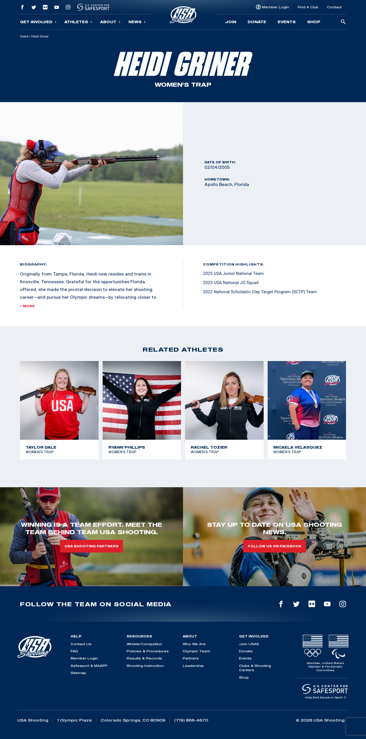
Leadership (193, 665)
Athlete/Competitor (144, 644)
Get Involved (38, 21)
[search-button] (343, 22)
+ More (27, 306)
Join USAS (249, 644)
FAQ (74, 651)
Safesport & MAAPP (89, 665)
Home (24, 36)
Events (287, 22)
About (110, 21)
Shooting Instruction (145, 665)
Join (230, 22)
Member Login (275, 7)
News (137, 21)
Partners (191, 658)
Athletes (78, 21)
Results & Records (144, 658)
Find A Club (308, 7)
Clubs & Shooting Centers (255, 668)
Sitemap (78, 673)
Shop (313, 22)
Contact (334, 7)
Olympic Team (196, 651)
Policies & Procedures (148, 651)
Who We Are (194, 644)
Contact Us (81, 644)
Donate (257, 22)
